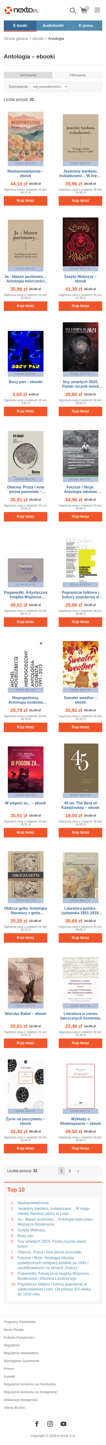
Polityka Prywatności (19, 1337)
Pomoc (9, 1369)
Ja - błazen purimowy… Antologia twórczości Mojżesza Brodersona (55, 1221)
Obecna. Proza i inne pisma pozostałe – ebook (25, 491)
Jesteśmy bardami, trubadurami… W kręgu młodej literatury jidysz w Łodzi (54, 1211)
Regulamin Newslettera (21, 1353)
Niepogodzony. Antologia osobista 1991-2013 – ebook (26, 702)
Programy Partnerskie (20, 1322)
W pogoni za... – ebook (25, 803)
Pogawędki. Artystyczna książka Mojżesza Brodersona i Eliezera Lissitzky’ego (53, 1276)
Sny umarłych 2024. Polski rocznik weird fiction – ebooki (80, 386)
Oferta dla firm (14, 1408)
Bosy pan (26, 1236)
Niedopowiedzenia (33, 1203)
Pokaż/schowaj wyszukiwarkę (73, 10)
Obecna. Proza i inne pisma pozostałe (50, 1252)
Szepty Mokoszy (31, 1230)
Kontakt (9, 1376)
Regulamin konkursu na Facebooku (30, 1384)
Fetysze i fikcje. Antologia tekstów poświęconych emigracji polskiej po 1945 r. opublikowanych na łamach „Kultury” (53, 1263)
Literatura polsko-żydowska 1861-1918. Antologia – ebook (80, 912)
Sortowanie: (19, 87)
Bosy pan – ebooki (25, 382)
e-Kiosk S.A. (66, 1436)
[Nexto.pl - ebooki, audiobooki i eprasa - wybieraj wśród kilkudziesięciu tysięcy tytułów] (21, 10)
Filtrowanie (78, 75)
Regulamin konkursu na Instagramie (30, 1392)
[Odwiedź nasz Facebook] (37, 1424)
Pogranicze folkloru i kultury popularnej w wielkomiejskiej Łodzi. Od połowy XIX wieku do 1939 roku (54, 1289)
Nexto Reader (14, 1330)
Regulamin (12, 1345)
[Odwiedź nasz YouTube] (63, 1424)
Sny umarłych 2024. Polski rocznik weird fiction (52, 1243)
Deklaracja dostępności (21, 1400)
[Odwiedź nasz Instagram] (50, 1424)
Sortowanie (28, 75)
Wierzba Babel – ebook (25, 1014)
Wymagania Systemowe (21, 1361)
